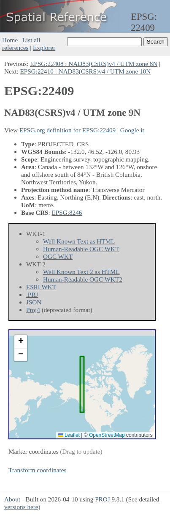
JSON (33, 302)
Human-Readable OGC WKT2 (82, 279)
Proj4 (33, 309)
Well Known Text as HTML (79, 241)
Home (10, 40)
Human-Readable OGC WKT (81, 248)
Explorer (44, 47)
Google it (132, 130)
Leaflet (69, 435)
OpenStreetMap (107, 435)
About (12, 499)
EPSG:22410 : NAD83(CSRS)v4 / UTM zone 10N (85, 71)
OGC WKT (58, 256)
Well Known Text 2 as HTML (81, 271)
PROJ (102, 499)
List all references (21, 43)
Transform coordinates (37, 470)
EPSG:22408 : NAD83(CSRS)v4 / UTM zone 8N (93, 63)
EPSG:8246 (67, 212)
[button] (20, 341)
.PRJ (32, 294)
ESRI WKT (41, 286)
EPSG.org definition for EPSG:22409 (67, 130)
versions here (21, 506)
